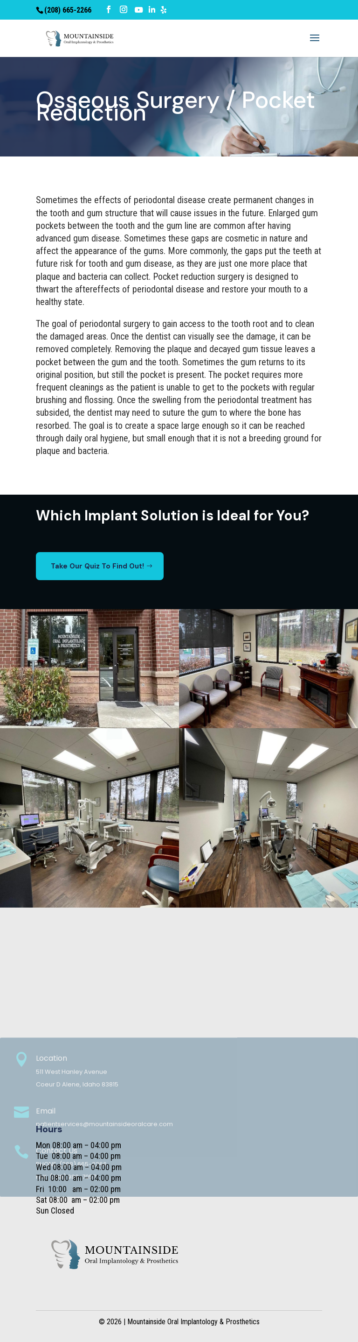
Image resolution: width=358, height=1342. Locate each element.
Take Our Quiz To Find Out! (97, 566)
